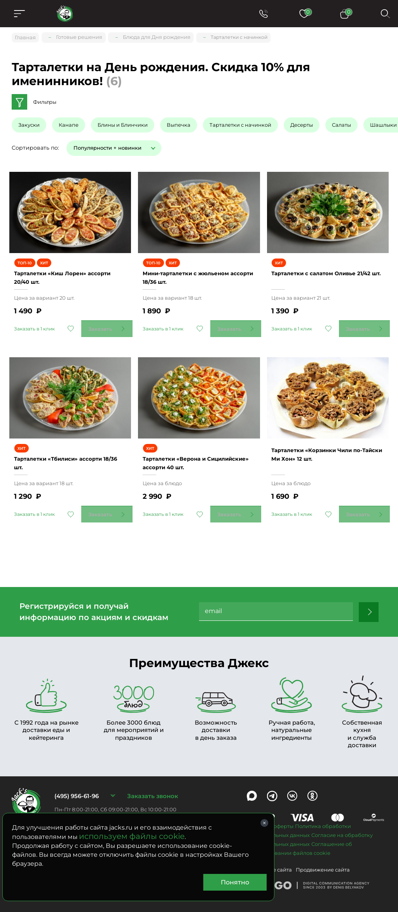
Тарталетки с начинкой (240, 122)
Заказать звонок (152, 783)
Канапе (69, 122)
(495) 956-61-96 (76, 783)
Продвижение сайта (323, 857)
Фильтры (44, 99)
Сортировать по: (35, 145)
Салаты (341, 122)
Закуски (29, 122)
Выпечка (178, 122)
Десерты (301, 122)
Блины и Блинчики (123, 122)
